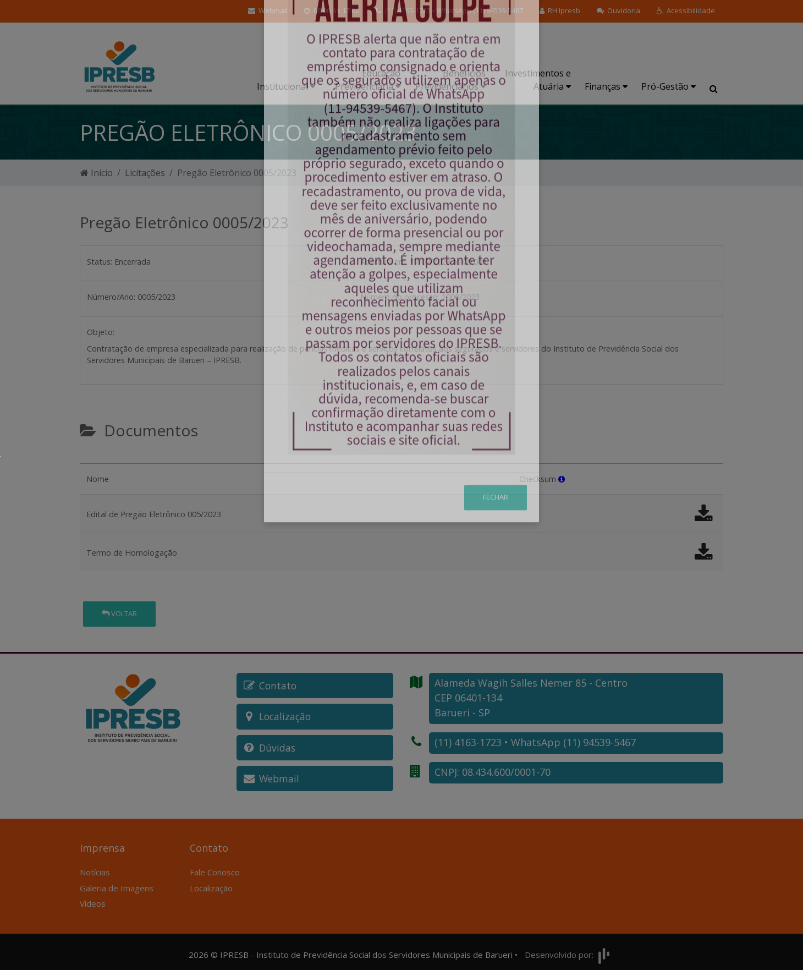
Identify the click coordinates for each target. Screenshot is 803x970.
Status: (99, 261)
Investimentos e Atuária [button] (538, 79)
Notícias (95, 867)
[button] (685, 11)
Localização (211, 883)
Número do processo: (399, 297)
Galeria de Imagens (116, 883)
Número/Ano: (111, 297)
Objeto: (100, 332)
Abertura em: (384, 261)
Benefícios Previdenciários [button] (450, 79)
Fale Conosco (215, 867)
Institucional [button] (286, 86)
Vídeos (93, 898)
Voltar (119, 613)
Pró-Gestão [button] (668, 86)
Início (96, 173)
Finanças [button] (606, 86)
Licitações (145, 173)
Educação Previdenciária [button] (367, 79)
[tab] (89, 459)
